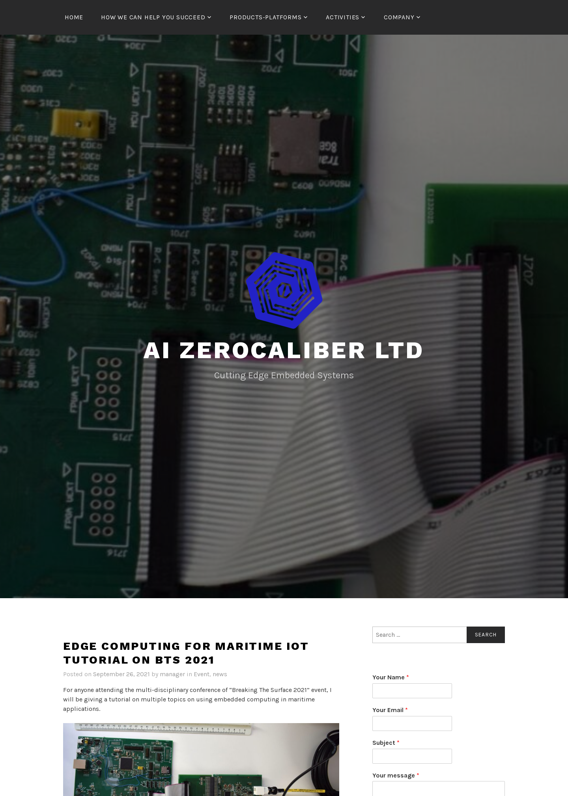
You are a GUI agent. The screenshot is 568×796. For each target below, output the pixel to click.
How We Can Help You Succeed (153, 17)
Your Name (390, 677)
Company (399, 17)
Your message (395, 775)
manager (172, 674)
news (220, 674)
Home (74, 17)
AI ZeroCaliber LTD (284, 350)
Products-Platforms (265, 17)
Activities (342, 17)
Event (201, 674)
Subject (386, 742)
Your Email (390, 710)
